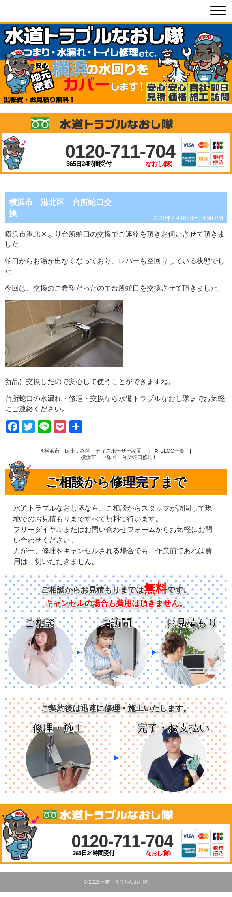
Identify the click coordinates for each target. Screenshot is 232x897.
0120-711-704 (120, 151)
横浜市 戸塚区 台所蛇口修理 (117, 457)
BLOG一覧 (170, 451)
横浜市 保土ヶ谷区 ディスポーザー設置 (93, 451)
